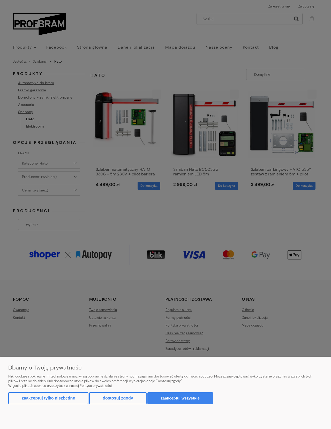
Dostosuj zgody (118, 398)
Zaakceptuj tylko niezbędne (48, 398)
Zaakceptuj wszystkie (180, 398)
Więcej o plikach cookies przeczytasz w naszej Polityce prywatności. (60, 385)
